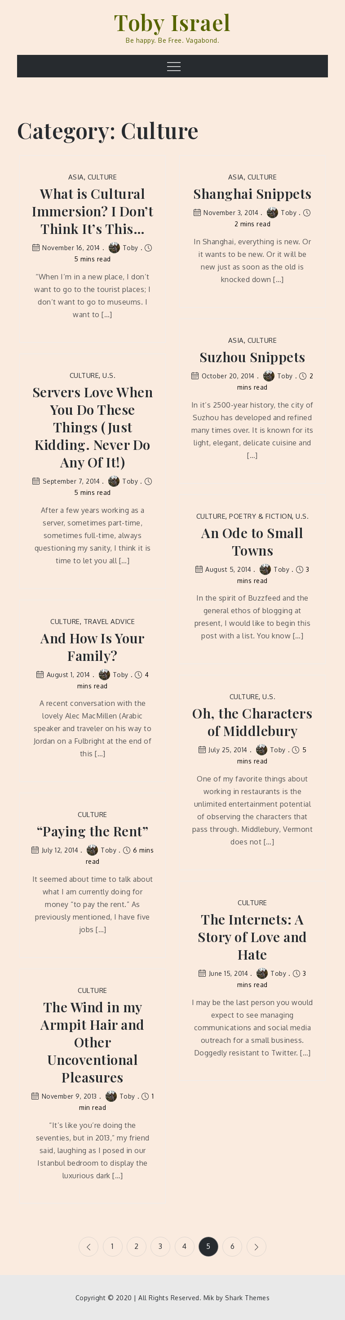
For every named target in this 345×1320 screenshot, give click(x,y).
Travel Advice (109, 621)
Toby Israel (172, 22)
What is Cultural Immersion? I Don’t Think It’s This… (92, 211)
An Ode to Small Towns (252, 541)
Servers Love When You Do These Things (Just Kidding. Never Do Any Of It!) (92, 427)
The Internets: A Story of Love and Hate (252, 937)
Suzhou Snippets (252, 357)
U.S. (108, 375)
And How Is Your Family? (92, 646)
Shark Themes (247, 1297)
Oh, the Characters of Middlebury (252, 722)
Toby (123, 247)
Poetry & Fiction (260, 516)
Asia (76, 177)
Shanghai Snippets (252, 193)
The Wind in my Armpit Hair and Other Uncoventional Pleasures (92, 1042)
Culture (102, 177)
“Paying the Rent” (93, 831)
